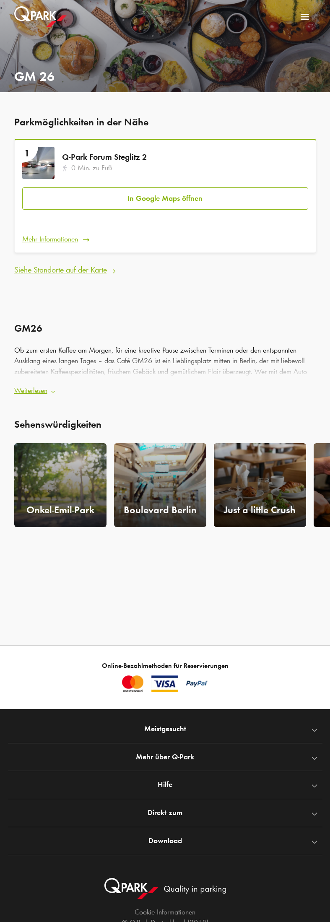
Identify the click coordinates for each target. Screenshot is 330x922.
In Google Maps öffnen (165, 197)
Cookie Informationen (165, 912)
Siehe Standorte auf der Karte (60, 266)
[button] (165, 386)
